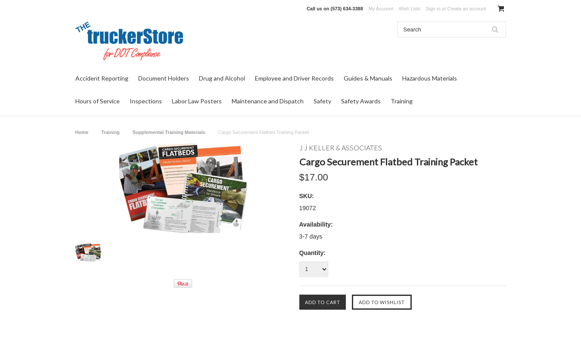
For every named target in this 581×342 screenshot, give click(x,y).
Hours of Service (97, 101)
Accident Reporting (101, 78)
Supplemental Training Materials (169, 132)
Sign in (433, 8)
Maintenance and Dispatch (268, 101)
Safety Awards (361, 101)
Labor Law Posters (197, 101)
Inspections (146, 101)
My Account (381, 8)
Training (402, 101)
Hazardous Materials (429, 78)
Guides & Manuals (368, 78)
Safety (322, 101)
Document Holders (163, 78)
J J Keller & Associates (340, 147)
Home (82, 132)
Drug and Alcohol (222, 78)
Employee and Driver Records (294, 78)
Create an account (466, 8)
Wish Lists (409, 8)
